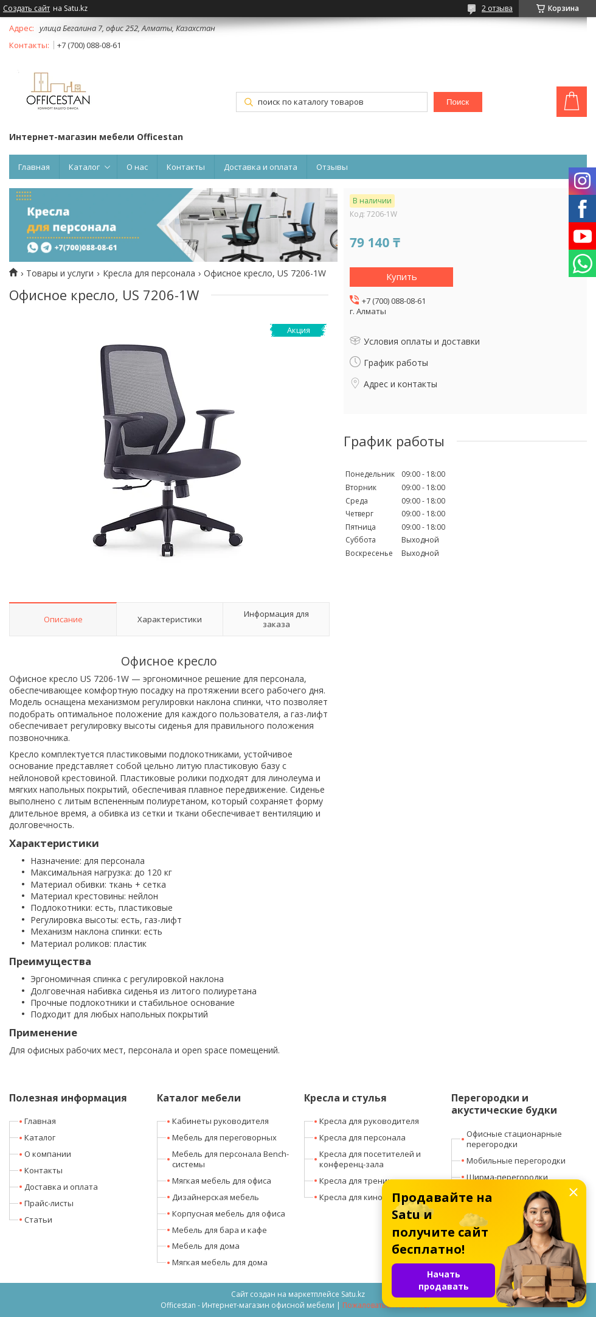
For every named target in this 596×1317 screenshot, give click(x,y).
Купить (401, 276)
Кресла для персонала (149, 273)
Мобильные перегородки (516, 1160)
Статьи (38, 1219)
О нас (137, 166)
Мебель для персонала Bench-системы (230, 1159)
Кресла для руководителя (369, 1120)
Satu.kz (353, 1294)
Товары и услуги (60, 273)
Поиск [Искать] (457, 102)
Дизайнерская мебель (215, 1197)
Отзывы (332, 166)
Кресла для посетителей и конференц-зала (370, 1159)
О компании (47, 1153)
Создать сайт (26, 8)
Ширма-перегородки (507, 1176)
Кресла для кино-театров (368, 1197)
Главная (34, 166)
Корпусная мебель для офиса (228, 1213)
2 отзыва (497, 8)
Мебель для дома (206, 1245)
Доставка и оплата (260, 166)
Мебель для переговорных (224, 1137)
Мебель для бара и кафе (219, 1229)
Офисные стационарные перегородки (514, 1139)
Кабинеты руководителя (220, 1120)
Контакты (186, 166)
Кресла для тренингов (362, 1180)
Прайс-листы (49, 1203)
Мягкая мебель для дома (220, 1262)
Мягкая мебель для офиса (221, 1180)
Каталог (84, 166)
